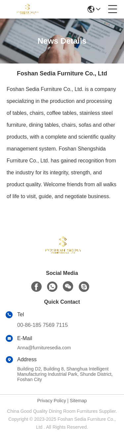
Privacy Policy (51, 400)
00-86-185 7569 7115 (42, 325)
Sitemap (78, 400)
